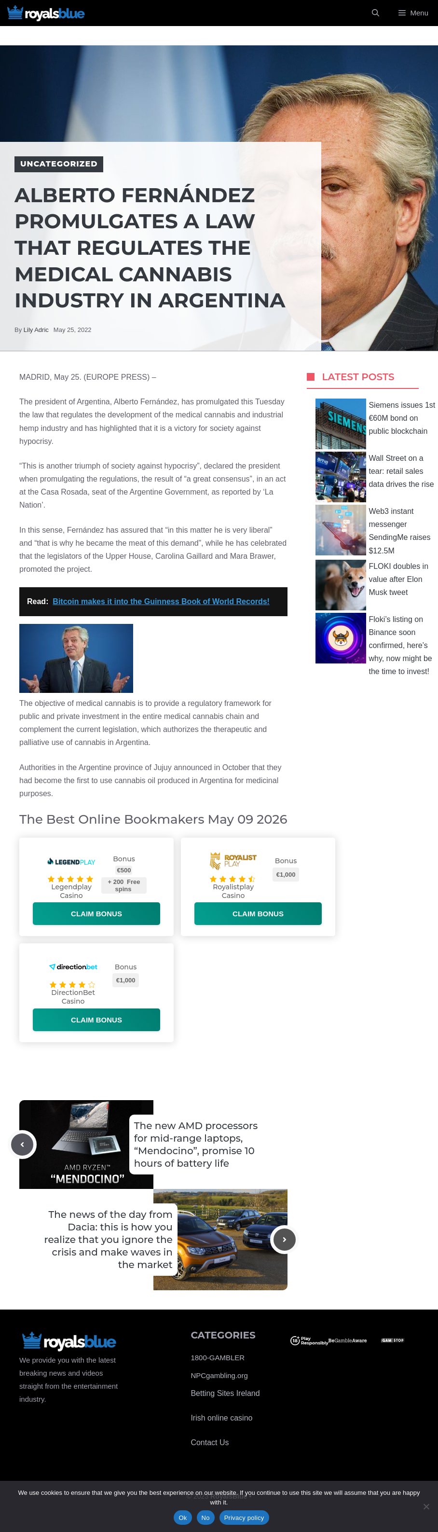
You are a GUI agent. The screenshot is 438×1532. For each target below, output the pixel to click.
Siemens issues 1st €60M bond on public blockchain (375, 424)
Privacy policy (244, 1517)
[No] (426, 1506)
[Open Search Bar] (375, 13)
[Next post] (284, 1239)
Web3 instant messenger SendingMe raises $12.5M (372, 530)
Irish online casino (221, 1418)
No (206, 1517)
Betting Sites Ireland (225, 1393)
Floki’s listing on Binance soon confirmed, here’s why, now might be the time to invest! (373, 644)
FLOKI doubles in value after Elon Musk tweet (371, 585)
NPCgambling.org (219, 1375)
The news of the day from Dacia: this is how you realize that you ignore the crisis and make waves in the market (108, 1239)
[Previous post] (22, 1144)
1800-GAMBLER (218, 1357)
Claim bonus (96, 914)
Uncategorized (58, 163)
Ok (182, 1517)
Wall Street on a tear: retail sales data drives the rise (374, 477)
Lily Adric (36, 329)
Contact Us (210, 1442)
